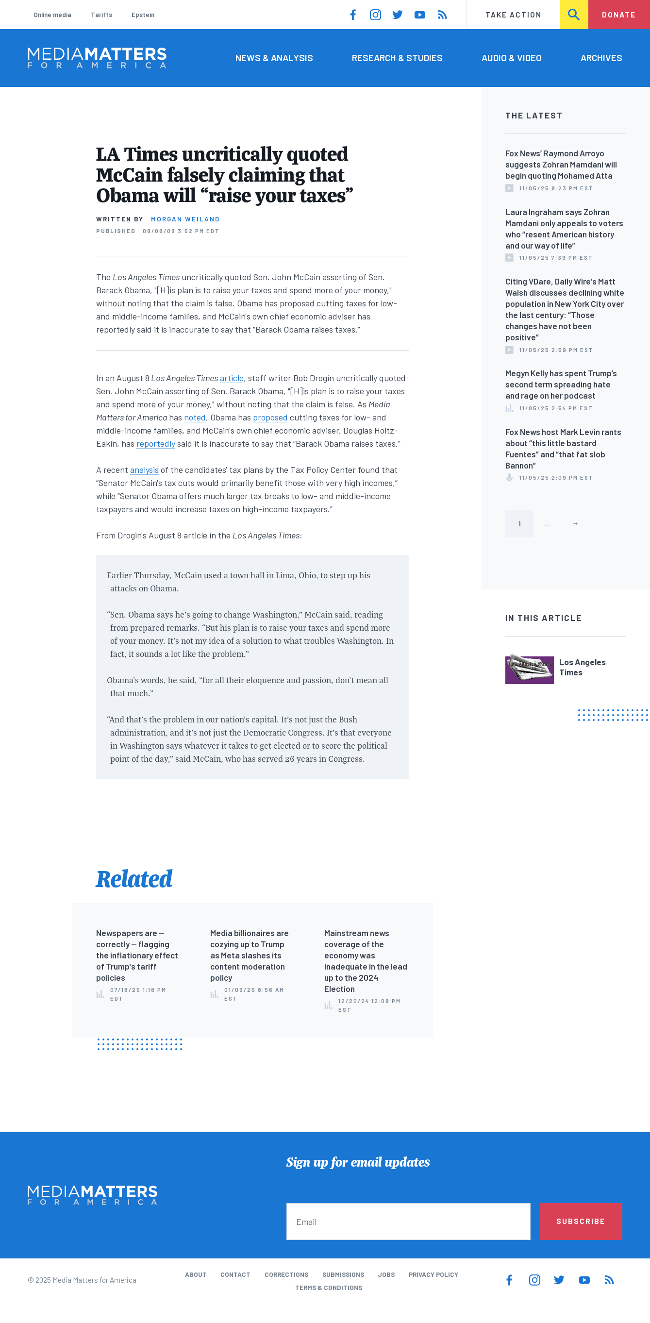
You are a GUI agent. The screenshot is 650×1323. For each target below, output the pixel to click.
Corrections (286, 1274)
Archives (601, 57)
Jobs (386, 1274)
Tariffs (101, 14)
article (232, 377)
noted (195, 417)
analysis (144, 469)
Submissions (343, 1274)
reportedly (155, 443)
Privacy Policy (433, 1274)
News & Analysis (274, 57)
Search (574, 14)
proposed (270, 417)
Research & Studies (397, 57)
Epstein (143, 14)
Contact (235, 1274)
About (196, 1274)
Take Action (513, 14)
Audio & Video (512, 57)
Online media (52, 14)
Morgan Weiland (185, 219)
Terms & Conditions (328, 1287)
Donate (619, 14)
